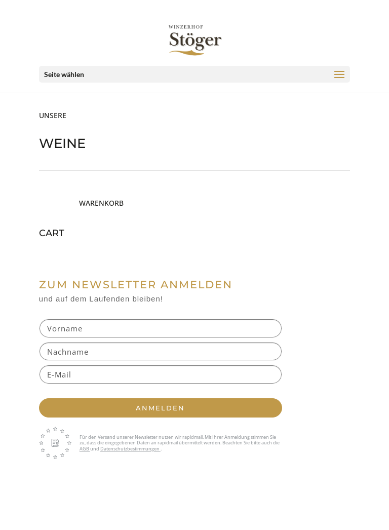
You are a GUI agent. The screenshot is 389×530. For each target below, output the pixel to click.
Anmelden (160, 408)
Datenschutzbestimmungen (130, 448)
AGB (85, 448)
